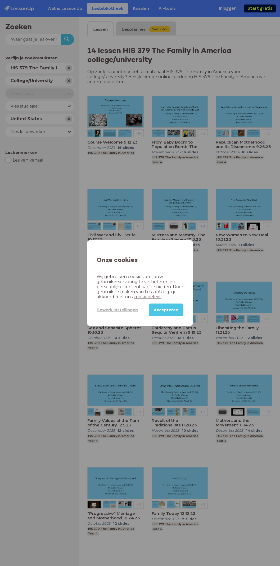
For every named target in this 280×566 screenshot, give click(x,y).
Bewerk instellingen (117, 309)
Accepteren (166, 309)
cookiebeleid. (147, 296)
